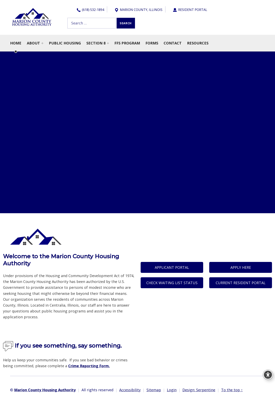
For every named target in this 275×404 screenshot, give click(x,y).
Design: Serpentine (198, 389)
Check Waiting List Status (172, 282)
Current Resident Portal (241, 282)
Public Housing (65, 43)
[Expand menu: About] (42, 43)
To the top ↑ (232, 389)
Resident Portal (189, 10)
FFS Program (127, 43)
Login (172, 389)
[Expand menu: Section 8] (108, 43)
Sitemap (153, 389)
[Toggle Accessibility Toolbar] (268, 375)
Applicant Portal (172, 267)
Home (15, 43)
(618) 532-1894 (90, 10)
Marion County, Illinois (138, 10)
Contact (173, 43)
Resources (197, 43)
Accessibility (130, 389)
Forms (151, 43)
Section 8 (96, 43)
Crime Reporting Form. (89, 365)
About (33, 43)
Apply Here (240, 267)
